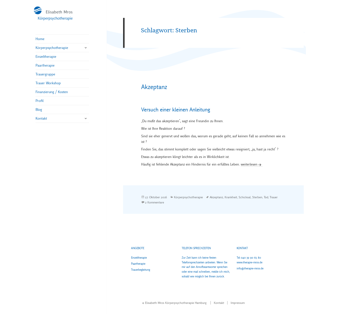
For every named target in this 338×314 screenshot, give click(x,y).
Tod (266, 197)
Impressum (238, 303)
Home (40, 39)
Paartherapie (45, 65)
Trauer (274, 197)
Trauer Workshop (48, 83)
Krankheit (231, 197)
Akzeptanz (154, 87)
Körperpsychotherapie (52, 47)
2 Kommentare (154, 202)
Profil (40, 100)
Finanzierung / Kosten (52, 92)
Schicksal (245, 197)
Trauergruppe (45, 74)
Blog (39, 109)
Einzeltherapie (46, 56)
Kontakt (41, 118)
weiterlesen (249, 164)
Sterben (257, 197)
